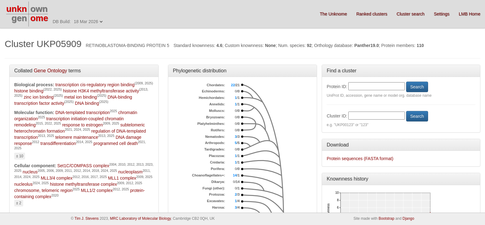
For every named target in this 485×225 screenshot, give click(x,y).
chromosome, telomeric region (43, 190)
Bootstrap (386, 218)
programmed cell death (115, 143)
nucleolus (23, 184)
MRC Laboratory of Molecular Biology (140, 218)
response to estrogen (82, 124)
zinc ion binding (39, 97)
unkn (16, 9)
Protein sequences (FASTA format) (360, 158)
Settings (441, 13)
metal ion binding (80, 97)
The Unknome (333, 13)
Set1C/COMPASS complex (83, 165)
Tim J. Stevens (87, 218)
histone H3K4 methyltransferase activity (101, 90)
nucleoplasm (130, 171)
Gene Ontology (50, 70)
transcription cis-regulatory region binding (95, 84)
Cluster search (410, 13)
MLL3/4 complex (57, 178)
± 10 (19, 156)
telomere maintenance (76, 137)
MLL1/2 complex (97, 190)
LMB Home (469, 13)
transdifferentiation (58, 143)
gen (19, 18)
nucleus (30, 171)
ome (39, 18)
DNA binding (87, 103)
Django (408, 218)
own (39, 9)
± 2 (18, 203)
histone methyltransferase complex (83, 184)
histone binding (28, 90)
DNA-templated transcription (82, 112)
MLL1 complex (122, 178)
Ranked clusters (371, 13)
